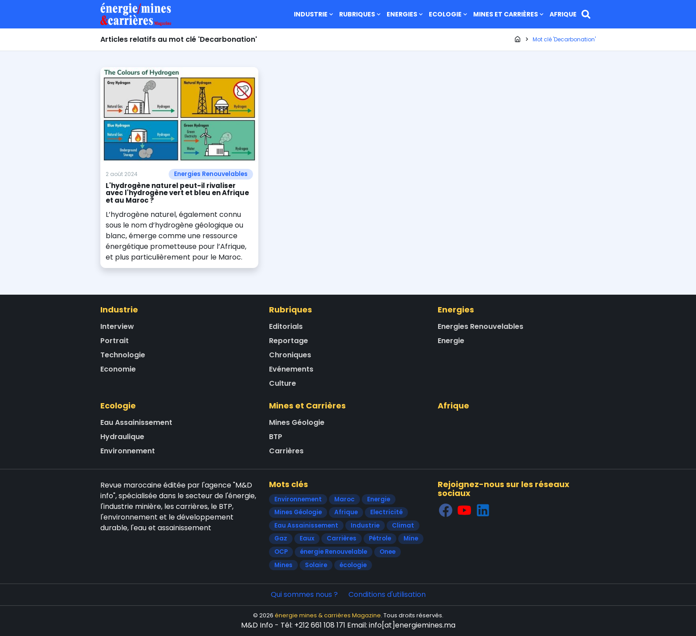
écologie (353, 565)
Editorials (286, 326)
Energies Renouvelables (211, 174)
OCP (281, 552)
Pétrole (380, 538)
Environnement (127, 451)
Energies (405, 14)
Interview (117, 326)
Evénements (291, 369)
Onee (387, 552)
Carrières (286, 451)
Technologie (122, 355)
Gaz (280, 538)
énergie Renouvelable (333, 552)
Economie (118, 369)
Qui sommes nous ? (304, 594)
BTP (275, 437)
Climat (403, 525)
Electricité (386, 512)
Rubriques (360, 14)
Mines (283, 565)
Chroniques (290, 355)
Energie (451, 341)
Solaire (316, 565)
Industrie (314, 14)
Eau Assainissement (136, 422)
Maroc (344, 499)
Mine (410, 538)
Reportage (288, 341)
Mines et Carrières (509, 14)
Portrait (114, 341)
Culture (282, 383)
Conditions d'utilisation (387, 594)
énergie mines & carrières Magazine (328, 615)
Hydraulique (122, 437)
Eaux (307, 538)
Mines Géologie (296, 422)
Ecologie (449, 14)
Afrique (563, 14)
